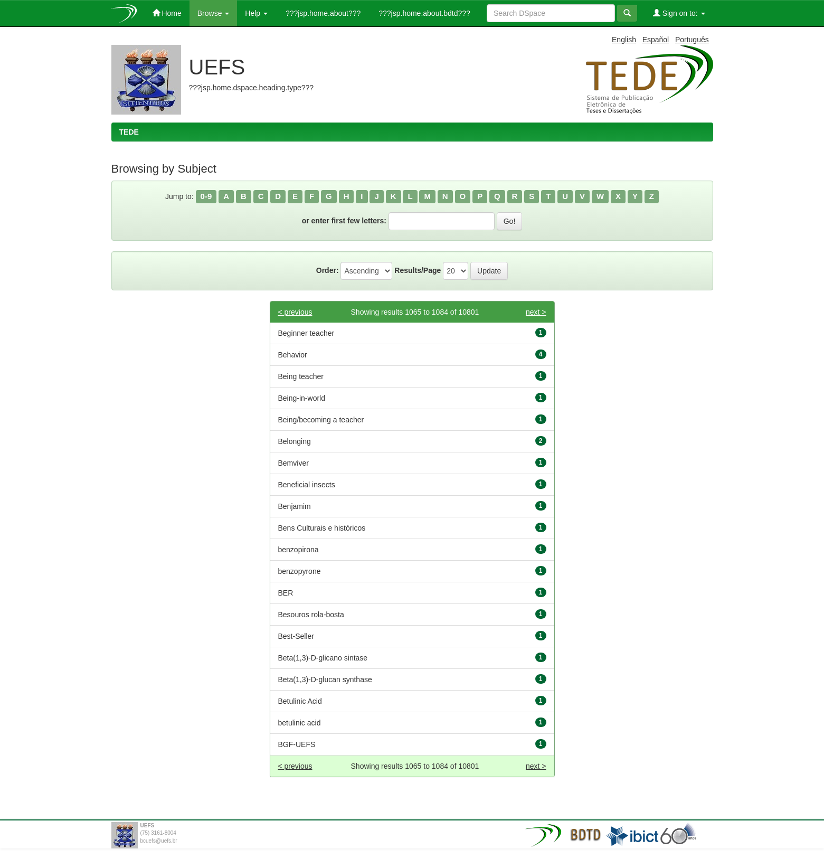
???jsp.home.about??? (322, 13)
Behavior (292, 355)
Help (256, 13)
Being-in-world (301, 398)
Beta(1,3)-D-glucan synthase (325, 679)
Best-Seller (296, 636)
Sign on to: (679, 12)
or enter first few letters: (344, 220)
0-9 (206, 196)
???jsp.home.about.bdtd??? (423, 13)
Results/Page (417, 270)
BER (285, 593)
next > (536, 312)
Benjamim (294, 506)
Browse (213, 13)
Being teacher (301, 376)
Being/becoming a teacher (321, 420)
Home (167, 12)
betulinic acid (299, 723)
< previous (295, 312)
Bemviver (293, 463)
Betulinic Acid (300, 701)
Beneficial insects (306, 484)
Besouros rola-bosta (311, 614)
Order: (327, 270)
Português (692, 39)
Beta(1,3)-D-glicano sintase (323, 658)
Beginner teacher (306, 333)
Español (655, 39)
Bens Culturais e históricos (322, 528)
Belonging (294, 441)
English (624, 39)
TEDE (129, 132)
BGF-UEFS (297, 744)
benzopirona (298, 549)
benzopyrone (299, 571)
